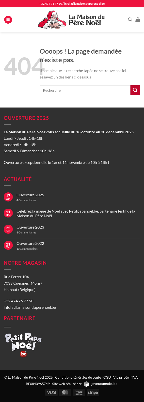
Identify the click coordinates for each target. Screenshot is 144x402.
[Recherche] (130, 19)
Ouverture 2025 (30, 194)
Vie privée (121, 377)
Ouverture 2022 (30, 243)
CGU (107, 377)
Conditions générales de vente (78, 377)
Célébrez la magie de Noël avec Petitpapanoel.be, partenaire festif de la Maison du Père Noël (75, 213)
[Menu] (8, 20)
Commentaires (26, 200)
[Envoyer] (135, 90)
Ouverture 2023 (30, 227)
